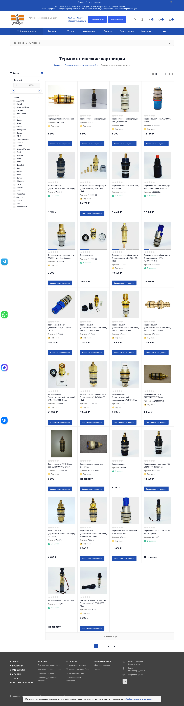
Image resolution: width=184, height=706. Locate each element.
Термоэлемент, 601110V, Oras (61, 600)
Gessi (18, 123)
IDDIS (18, 136)
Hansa (19, 133)
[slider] (13, 90)
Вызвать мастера (135, 664)
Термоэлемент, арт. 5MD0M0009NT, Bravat (154, 395)
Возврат (98, 669)
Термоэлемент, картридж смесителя (91, 465)
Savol (18, 191)
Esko (18, 117)
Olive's (19, 171)
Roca (18, 184)
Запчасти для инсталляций (49, 669)
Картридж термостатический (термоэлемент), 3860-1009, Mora (93, 603)
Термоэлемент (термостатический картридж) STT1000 (61, 534)
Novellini (20, 165)
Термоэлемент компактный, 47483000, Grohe (124, 532)
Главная (14, 662)
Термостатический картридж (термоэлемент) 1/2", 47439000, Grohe (157, 258)
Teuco (19, 200)
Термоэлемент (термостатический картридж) (61, 187)
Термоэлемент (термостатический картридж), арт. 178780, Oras (124, 397)
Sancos (19, 187)
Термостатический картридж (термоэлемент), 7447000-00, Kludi (125, 258)
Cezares (19, 110)
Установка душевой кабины (77, 669)
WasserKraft (21, 207)
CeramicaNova (22, 107)
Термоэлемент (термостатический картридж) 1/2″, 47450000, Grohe (125, 328)
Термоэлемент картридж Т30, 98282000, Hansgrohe (157, 465)
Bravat (19, 104)
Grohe (18, 126)
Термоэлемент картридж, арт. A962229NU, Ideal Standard (61, 256)
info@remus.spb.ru (77, 21)
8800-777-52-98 (75, 17)
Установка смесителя (75, 673)
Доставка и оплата (102, 665)
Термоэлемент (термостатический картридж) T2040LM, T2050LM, (93, 534)
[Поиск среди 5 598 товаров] (88, 43)
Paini (18, 175)
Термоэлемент (86, 255)
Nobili (18, 162)
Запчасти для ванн (46, 673)
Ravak (18, 178)
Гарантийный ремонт (21, 683)
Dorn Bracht (21, 114)
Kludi (18, 152)
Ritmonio (20, 181)
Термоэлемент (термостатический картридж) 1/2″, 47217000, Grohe (93, 328)
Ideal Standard (22, 139)
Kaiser (19, 146)
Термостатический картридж (93, 119)
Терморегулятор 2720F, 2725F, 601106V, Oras (157, 532)
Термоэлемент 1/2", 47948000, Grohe (157, 120)
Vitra (18, 203)
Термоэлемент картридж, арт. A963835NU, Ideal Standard (157, 187)
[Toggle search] (135, 19)
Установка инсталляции (76, 665)
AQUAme (20, 101)
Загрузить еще (109, 636)
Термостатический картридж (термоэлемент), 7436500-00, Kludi (93, 397)
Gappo (19, 120)
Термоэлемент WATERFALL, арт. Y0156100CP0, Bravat (60, 465)
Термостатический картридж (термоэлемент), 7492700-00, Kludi (93, 188)
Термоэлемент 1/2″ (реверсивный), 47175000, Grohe (59, 328)
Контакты (15, 674)
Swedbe (19, 197)
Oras (18, 168)
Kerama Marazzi (23, 149)
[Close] (157, 699)
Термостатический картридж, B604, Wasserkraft (125, 120)
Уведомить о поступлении (60, 144)
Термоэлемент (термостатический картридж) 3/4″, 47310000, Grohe (157, 328)
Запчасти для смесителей (48, 665)
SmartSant (20, 194)
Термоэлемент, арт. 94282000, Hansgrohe (125, 187)
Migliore (19, 155)
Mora (18, 159)
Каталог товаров (26, 31)
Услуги (14, 679)
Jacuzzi (19, 142)
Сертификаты (17, 670)
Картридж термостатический (61, 119)
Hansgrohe (21, 130)
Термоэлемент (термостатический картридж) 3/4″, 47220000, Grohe (61, 397)
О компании (16, 666)
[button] (97, 19)
